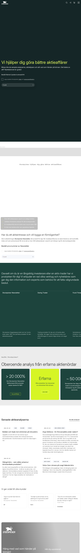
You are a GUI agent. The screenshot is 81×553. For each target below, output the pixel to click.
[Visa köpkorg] (74, 2)
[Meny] (78, 2)
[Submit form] (33, 85)
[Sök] (67, 2)
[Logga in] (70, 3)
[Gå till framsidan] (4, 2)
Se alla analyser (74, 420)
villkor (20, 79)
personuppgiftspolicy (29, 79)
